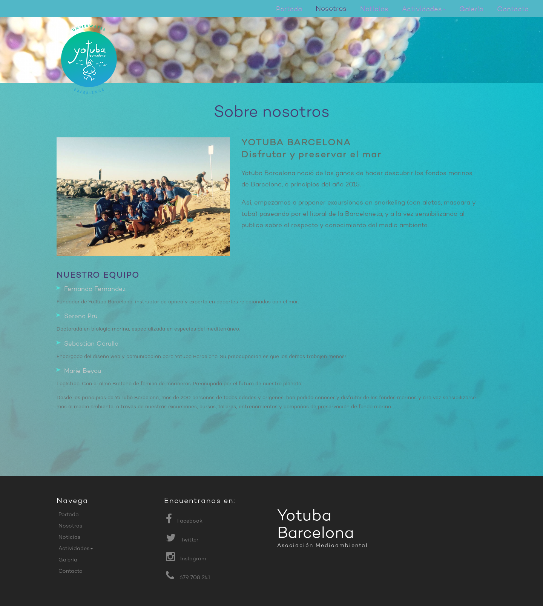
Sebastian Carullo (91, 344)
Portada (289, 9)
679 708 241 (194, 578)
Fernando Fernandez (95, 289)
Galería (471, 9)
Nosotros (331, 9)
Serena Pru (81, 316)
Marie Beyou (82, 371)
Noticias (374, 9)
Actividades (424, 9)
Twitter (189, 540)
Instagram (193, 559)
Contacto (513, 9)
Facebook (189, 521)
